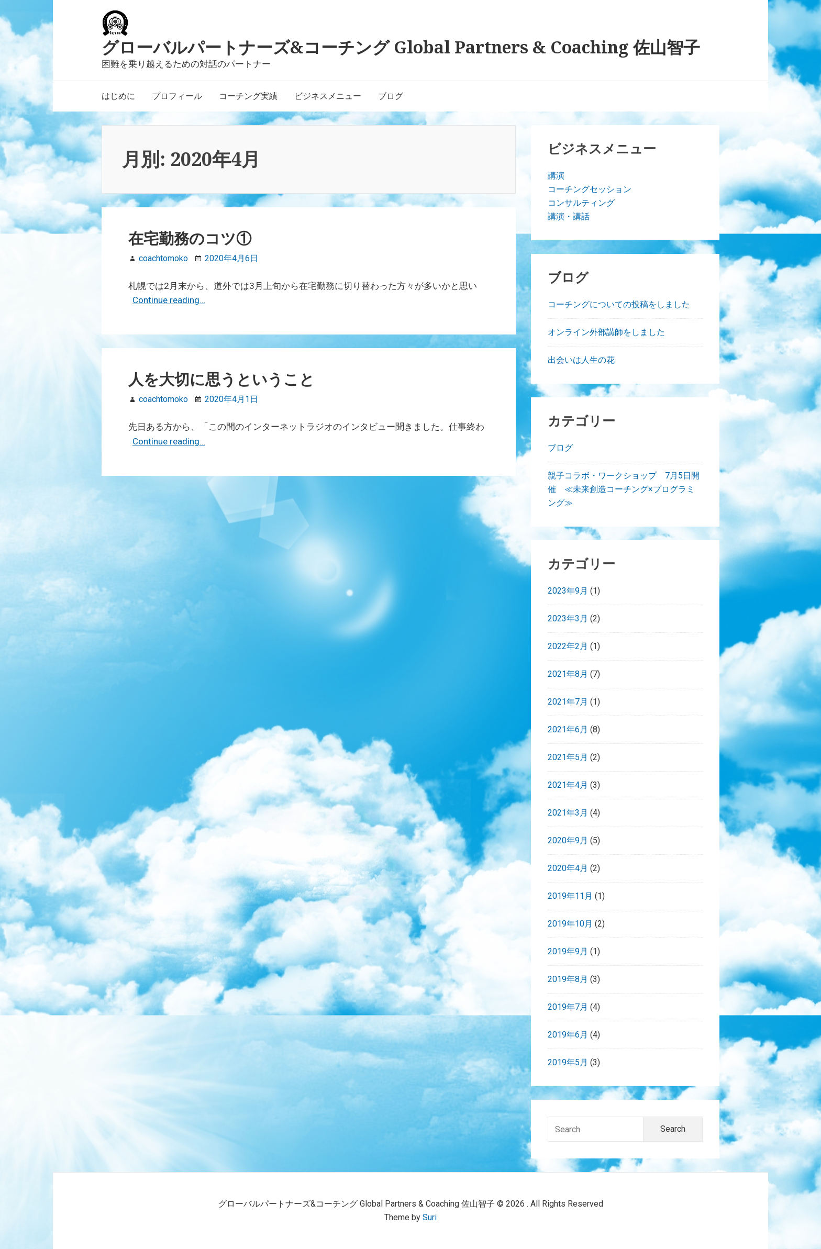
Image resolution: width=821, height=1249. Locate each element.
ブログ (560, 448)
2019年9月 (568, 951)
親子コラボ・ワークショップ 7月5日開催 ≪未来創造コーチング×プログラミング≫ (624, 489)
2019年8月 (568, 979)
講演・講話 (569, 216)
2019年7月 (568, 1007)
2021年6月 (568, 729)
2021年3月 (568, 813)
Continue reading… (168, 300)
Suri (430, 1217)
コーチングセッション (589, 189)
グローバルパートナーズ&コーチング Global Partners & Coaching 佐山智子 (401, 47)
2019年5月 (568, 1062)
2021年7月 (568, 702)
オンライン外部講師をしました (606, 332)
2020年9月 (568, 840)
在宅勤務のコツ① (189, 238)
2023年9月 (568, 591)
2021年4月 (568, 785)
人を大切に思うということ (221, 379)
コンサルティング (581, 203)
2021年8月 (568, 674)
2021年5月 (568, 757)
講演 (556, 176)
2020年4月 (568, 868)
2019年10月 (570, 924)
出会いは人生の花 (581, 360)
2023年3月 (568, 618)
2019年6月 (568, 1035)
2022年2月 (568, 646)
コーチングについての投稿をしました (619, 304)
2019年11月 (570, 896)
